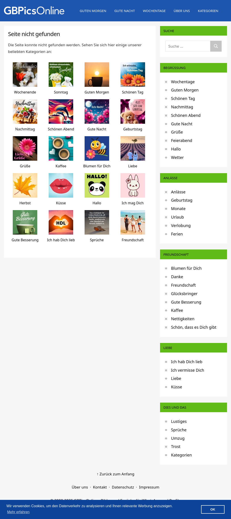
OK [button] (212, 509)
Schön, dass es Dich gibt (193, 327)
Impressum (149, 487)
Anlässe (178, 192)
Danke (177, 276)
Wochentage (154, 10)
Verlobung (181, 225)
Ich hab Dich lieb (186, 361)
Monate (178, 208)
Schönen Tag (183, 98)
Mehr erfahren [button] (18, 512)
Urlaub (177, 217)
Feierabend (181, 140)
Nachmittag (182, 106)
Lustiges (179, 421)
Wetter (177, 157)
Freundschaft (183, 285)
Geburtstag (181, 200)
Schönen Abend (186, 115)
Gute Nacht (124, 10)
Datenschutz (123, 487)
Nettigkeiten (182, 318)
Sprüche (178, 429)
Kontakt (100, 487)
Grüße (177, 132)
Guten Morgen (93, 10)
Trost (175, 446)
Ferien (177, 234)
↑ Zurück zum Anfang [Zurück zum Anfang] (115, 473)
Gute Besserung (186, 302)
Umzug (178, 438)
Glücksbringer (184, 293)
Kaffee (177, 310)
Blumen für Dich (186, 268)
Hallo (176, 149)
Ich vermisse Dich (187, 370)
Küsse (176, 386)
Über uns (182, 10)
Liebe (176, 378)
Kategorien (208, 10)
